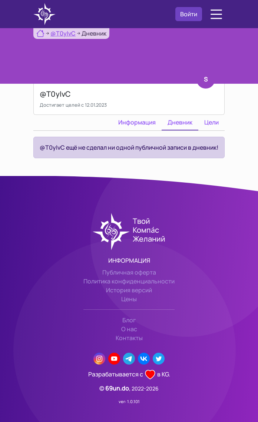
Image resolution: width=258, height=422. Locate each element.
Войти (188, 14)
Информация (137, 122)
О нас (129, 329)
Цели (211, 122)
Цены (129, 299)
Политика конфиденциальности (129, 281)
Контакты (129, 338)
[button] (216, 14)
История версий (129, 290)
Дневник (180, 122)
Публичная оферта (129, 272)
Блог (129, 320)
